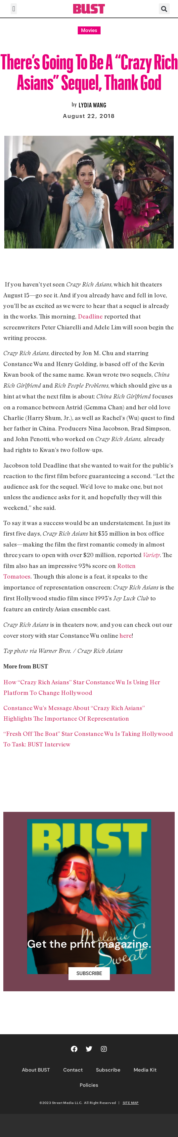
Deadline (90, 316)
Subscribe (108, 1070)
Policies (89, 1085)
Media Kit (145, 1070)
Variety (151, 554)
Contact (73, 1070)
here (125, 635)
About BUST (36, 1070)
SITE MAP (131, 1103)
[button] (14, 8)
